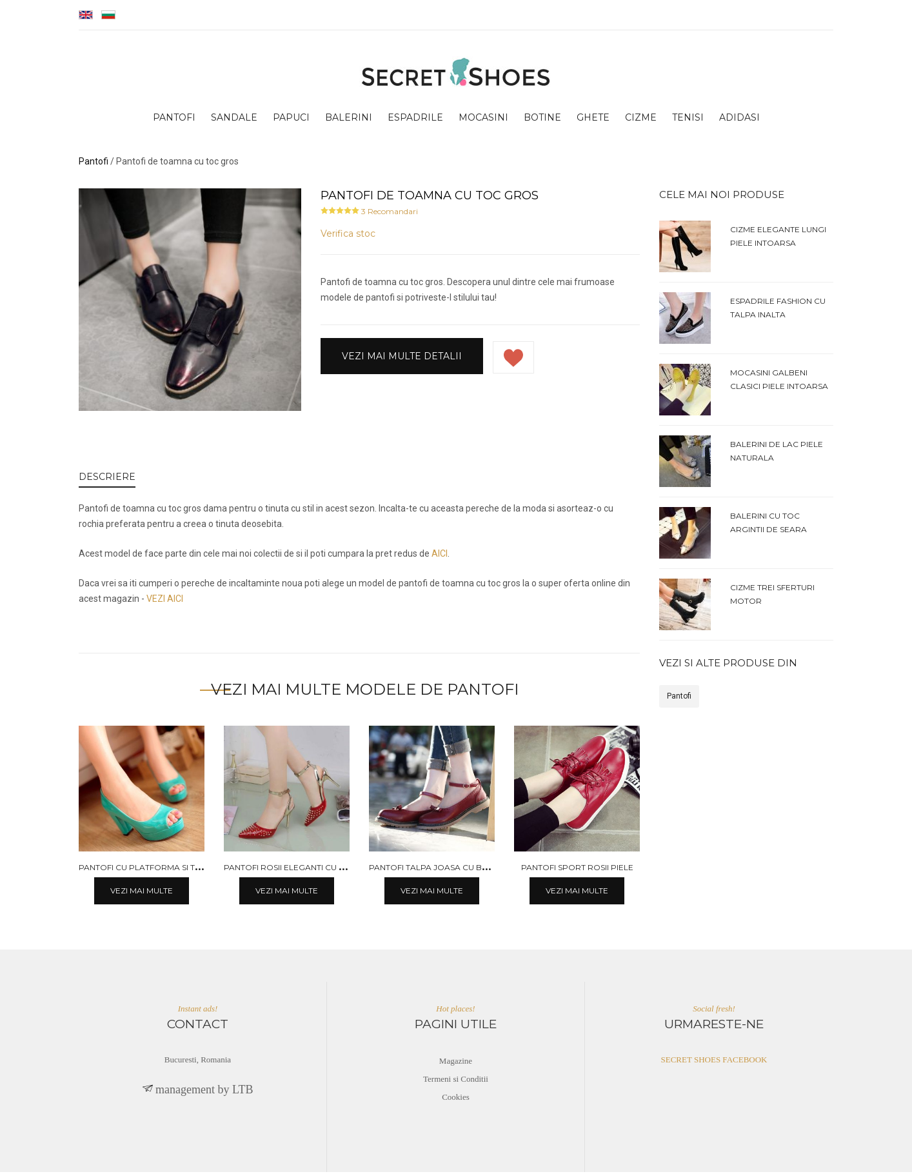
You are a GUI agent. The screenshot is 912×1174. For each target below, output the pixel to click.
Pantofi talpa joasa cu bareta (439, 869)
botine (542, 120)
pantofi (174, 120)
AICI (439, 556)
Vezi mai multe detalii (402, 358)
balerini (348, 120)
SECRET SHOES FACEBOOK (714, 1061)
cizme (641, 120)
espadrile (415, 120)
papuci (291, 120)
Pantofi (679, 698)
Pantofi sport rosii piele (577, 869)
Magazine (455, 1063)
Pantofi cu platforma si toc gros (156, 869)
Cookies (456, 1099)
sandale (234, 120)
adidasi (739, 120)
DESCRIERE (107, 479)
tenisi (688, 120)
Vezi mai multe (141, 892)
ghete (593, 120)
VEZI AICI (164, 601)
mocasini (483, 120)
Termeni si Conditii (455, 1081)
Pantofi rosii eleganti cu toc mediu (304, 869)
